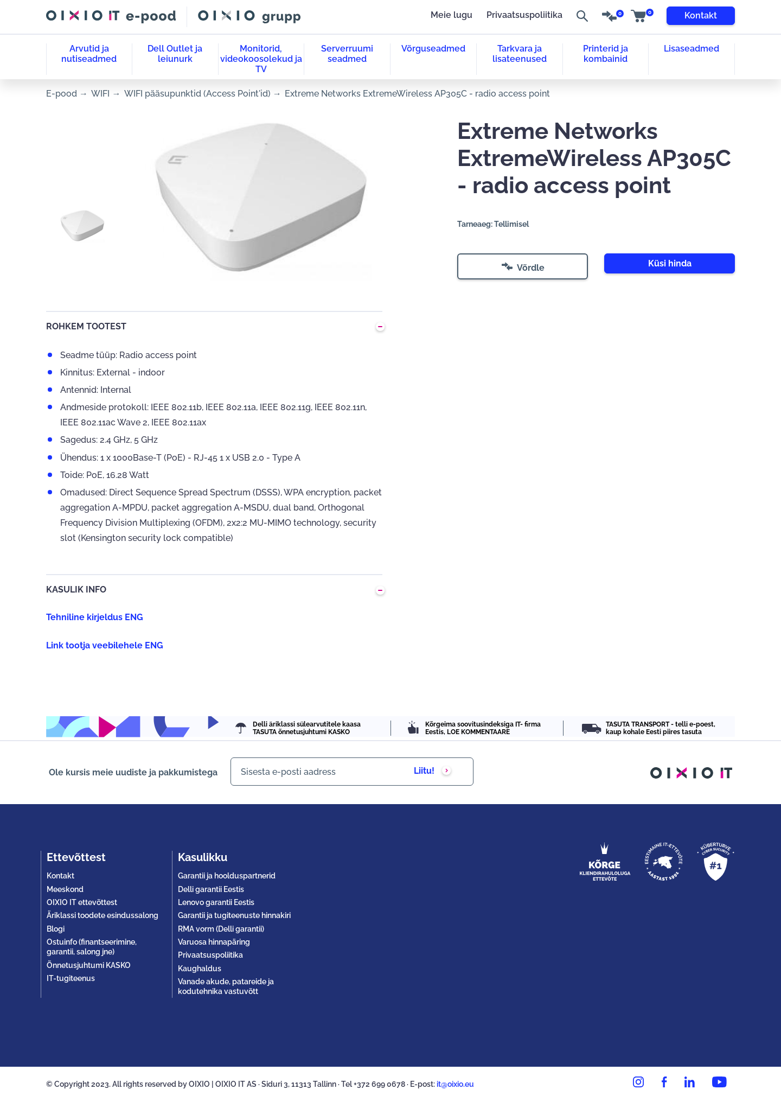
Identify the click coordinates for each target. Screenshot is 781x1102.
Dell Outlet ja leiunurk (175, 53)
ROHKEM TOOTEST (86, 326)
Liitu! (424, 771)
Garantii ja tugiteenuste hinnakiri (234, 915)
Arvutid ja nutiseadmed (89, 53)
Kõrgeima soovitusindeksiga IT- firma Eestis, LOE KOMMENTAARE (483, 728)
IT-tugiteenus (71, 978)
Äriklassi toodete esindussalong (102, 915)
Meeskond (65, 889)
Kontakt (700, 15)
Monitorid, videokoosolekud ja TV (261, 58)
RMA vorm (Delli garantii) (221, 929)
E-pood (61, 93)
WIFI (100, 93)
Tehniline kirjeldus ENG (94, 617)
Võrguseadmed (433, 48)
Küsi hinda (670, 263)
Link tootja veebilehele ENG (104, 645)
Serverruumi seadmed (347, 53)
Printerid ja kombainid (605, 53)
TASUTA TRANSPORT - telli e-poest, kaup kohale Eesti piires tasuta (660, 728)
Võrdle (523, 269)
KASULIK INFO (76, 589)
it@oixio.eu (455, 1084)
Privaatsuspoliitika (524, 15)
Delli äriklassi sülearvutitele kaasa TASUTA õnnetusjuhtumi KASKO (307, 728)
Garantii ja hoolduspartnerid (227, 875)
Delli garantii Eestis (211, 889)
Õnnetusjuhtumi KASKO (89, 965)
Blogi (56, 929)
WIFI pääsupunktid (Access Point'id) (197, 93)
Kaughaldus (199, 968)
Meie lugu (451, 15)
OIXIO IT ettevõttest (82, 902)
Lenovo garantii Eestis (216, 902)
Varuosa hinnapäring (214, 942)
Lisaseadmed (691, 48)
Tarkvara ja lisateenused (519, 53)
